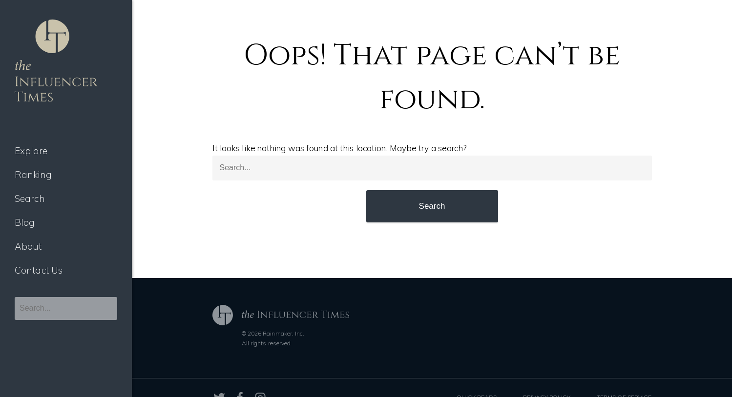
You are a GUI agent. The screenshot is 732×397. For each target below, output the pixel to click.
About (28, 246)
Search (30, 198)
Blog (25, 222)
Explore (31, 151)
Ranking (33, 174)
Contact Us (39, 270)
